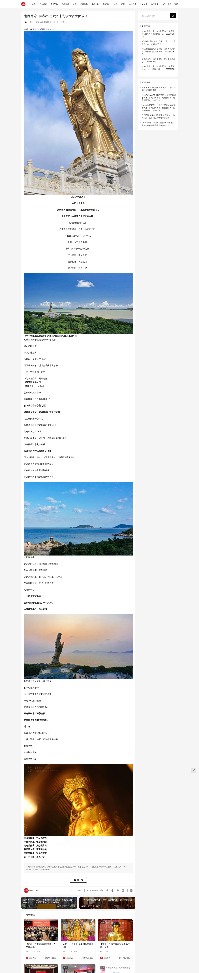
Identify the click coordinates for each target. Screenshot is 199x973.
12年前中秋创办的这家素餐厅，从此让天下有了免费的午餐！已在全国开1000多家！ (159, 97)
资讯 (34, 4)
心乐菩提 (65, 4)
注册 (176, 4)
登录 (170, 4)
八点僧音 (43, 4)
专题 (75, 4)
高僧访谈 (54, 4)
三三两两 (145, 95)
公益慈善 (84, 4)
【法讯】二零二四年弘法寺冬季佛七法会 (115, 945)
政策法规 (143, 4)
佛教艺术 (132, 4)
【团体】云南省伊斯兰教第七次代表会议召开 (41, 945)
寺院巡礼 (106, 4)
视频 (115, 4)
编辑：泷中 (28, 22)
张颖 (143, 87)
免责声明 (154, 4)
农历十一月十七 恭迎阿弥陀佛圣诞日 (78, 945)
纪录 (123, 4)
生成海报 (92, 890)
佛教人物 (95, 4)
